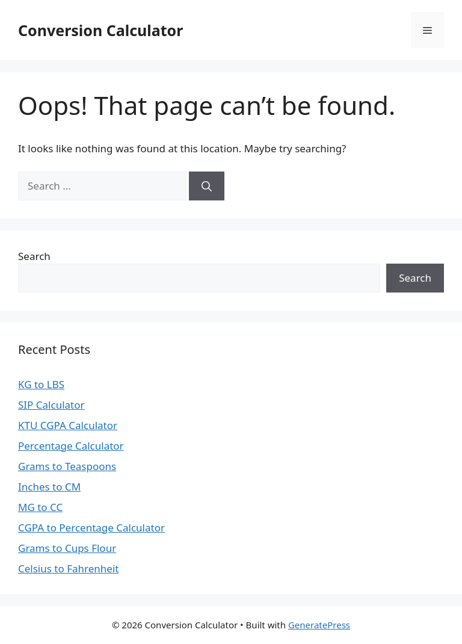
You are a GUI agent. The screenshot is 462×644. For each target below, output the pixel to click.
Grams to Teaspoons (67, 466)
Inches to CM (49, 487)
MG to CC (40, 507)
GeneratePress (319, 625)
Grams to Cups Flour (67, 548)
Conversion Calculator (100, 30)
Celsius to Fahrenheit (68, 568)
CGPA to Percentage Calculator (91, 527)
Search (34, 256)
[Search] (206, 186)
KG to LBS (41, 384)
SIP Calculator (51, 405)
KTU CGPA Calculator (67, 425)
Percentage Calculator (71, 446)
